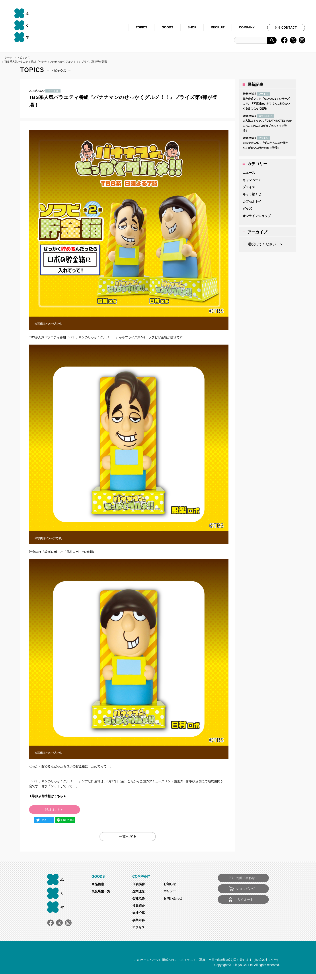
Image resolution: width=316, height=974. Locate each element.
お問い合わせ (173, 898)
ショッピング (245, 888)
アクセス (138, 927)
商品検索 (98, 884)
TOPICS (141, 27)
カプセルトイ (252, 201)
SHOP (192, 27)
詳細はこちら (54, 809)
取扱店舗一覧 (101, 891)
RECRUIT (217, 27)
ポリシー (170, 891)
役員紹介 (138, 905)
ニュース (249, 172)
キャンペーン (252, 180)
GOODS (167, 27)
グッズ (247, 208)
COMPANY (247, 27)
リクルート (245, 899)
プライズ (249, 187)
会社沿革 (138, 913)
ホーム (8, 57)
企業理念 (138, 891)
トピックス (23, 57)
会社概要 (138, 898)
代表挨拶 (138, 884)
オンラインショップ (257, 216)
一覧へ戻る (128, 836)
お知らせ (170, 884)
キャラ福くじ (252, 194)
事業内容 (138, 920)
